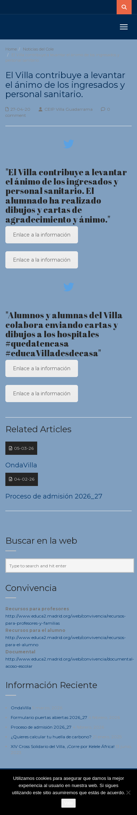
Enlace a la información (41, 235)
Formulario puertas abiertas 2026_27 (49, 717)
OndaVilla (21, 707)
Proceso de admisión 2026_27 (41, 727)
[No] (128, 792)
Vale (68, 803)
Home (11, 49)
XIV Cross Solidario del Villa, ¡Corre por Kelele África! (62, 746)
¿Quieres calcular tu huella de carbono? (51, 736)
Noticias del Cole (38, 49)
